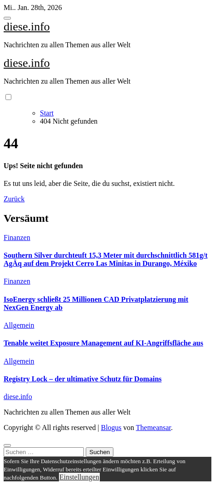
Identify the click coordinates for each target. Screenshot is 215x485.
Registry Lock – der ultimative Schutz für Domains (82, 379)
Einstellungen (79, 477)
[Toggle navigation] (7, 18)
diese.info (27, 26)
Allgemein (19, 325)
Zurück (14, 199)
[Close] (7, 445)
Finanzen (17, 237)
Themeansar (153, 427)
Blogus (111, 427)
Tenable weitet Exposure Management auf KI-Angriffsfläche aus (103, 343)
